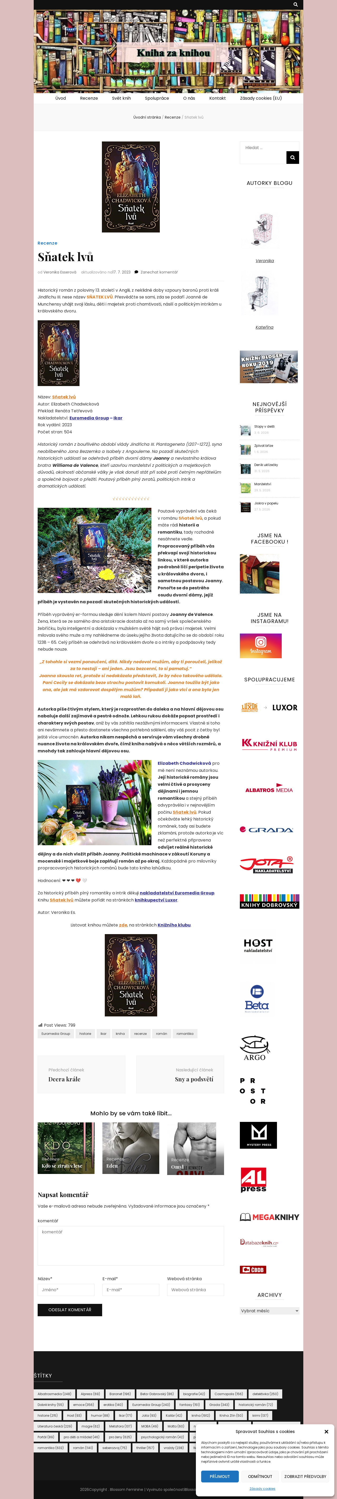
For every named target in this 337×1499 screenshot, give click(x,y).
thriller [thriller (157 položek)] (145, 1448)
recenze (140, 1033)
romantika (185, 1033)
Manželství (262, 484)
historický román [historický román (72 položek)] (256, 1404)
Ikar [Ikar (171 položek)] (125, 1415)
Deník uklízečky (266, 465)
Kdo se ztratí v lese (62, 1166)
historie (85, 1033)
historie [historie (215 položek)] (48, 1415)
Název (45, 1279)
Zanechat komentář (159, 272)
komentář (48, 1221)
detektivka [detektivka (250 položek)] (265, 1394)
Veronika (265, 261)
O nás (189, 98)
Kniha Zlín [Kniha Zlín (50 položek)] (231, 1415)
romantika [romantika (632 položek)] (51, 1448)
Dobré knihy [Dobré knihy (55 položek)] (51, 1404)
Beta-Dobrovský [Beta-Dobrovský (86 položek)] (157, 1394)
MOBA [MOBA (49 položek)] (149, 1426)
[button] (326, 1431)
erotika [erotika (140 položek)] (113, 1404)
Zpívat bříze (263, 445)
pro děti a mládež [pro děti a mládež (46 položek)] (82, 1437)
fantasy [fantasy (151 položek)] (190, 1404)
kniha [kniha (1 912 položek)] (201, 1415)
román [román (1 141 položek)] (83, 1448)
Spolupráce (157, 98)
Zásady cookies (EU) (261, 98)
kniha (120, 1033)
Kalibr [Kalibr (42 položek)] (174, 1415)
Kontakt (217, 98)
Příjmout (220, 1476)
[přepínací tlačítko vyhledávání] (296, 4)
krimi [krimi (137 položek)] (260, 1415)
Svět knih (121, 98)
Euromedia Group (89, 418)
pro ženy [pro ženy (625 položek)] (120, 1437)
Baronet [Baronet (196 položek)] (120, 1394)
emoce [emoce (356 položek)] (83, 1404)
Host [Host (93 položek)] (74, 1415)
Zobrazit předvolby (305, 1476)
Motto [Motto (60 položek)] (176, 1426)
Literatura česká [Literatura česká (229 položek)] (55, 1426)
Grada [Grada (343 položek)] (219, 1404)
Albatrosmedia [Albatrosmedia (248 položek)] (54, 1394)
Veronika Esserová (59, 272)
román (161, 1033)
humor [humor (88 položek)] (100, 1415)
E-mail (110, 1279)
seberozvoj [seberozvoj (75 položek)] (114, 1448)
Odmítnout (260, 1476)
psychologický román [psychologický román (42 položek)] (162, 1437)
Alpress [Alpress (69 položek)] (90, 1394)
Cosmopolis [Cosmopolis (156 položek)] (229, 1394)
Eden (112, 1166)
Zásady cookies (262, 1488)
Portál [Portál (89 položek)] (46, 1437)
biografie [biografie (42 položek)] (194, 1394)
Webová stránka (184, 1279)
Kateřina (265, 327)
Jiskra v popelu (266, 503)
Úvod (60, 98)
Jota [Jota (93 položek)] (149, 1415)
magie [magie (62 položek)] (91, 1426)
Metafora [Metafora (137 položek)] (120, 1426)
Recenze (89, 98)
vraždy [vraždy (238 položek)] (174, 1448)
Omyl (177, 1167)
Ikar (117, 418)
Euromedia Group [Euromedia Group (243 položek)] (151, 1404)
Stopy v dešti (264, 426)
